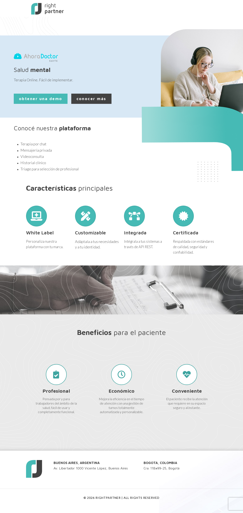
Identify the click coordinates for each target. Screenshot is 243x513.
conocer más (91, 98)
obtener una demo (40, 98)
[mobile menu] (210, 8)
